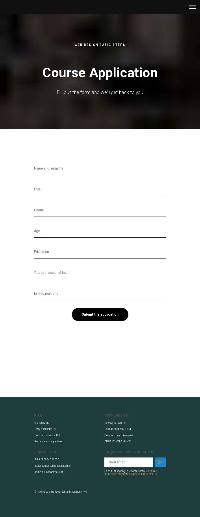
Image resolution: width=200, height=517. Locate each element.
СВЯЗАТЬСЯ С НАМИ (117, 441)
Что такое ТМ (42, 422)
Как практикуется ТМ (47, 435)
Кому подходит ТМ (45, 428)
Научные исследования (48, 441)
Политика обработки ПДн (49, 472)
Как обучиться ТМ (115, 422)
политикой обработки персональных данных (131, 473)
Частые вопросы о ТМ (117, 428)
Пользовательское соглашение (52, 465)
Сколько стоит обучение (118, 435)
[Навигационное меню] (192, 7)
